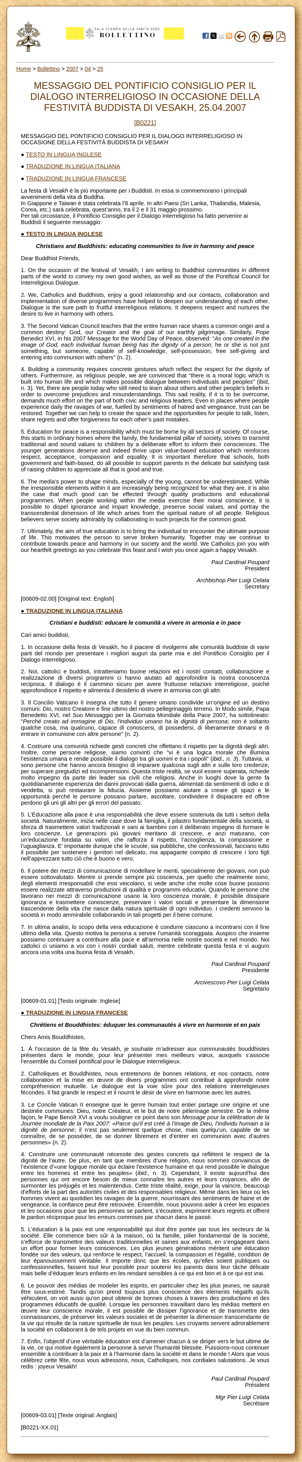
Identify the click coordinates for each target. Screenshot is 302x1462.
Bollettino (48, 69)
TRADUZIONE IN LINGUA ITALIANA (73, 166)
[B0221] (145, 123)
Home (23, 69)
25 (100, 69)
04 (88, 69)
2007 (72, 69)
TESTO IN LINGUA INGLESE (64, 154)
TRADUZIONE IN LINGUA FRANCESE (76, 178)
